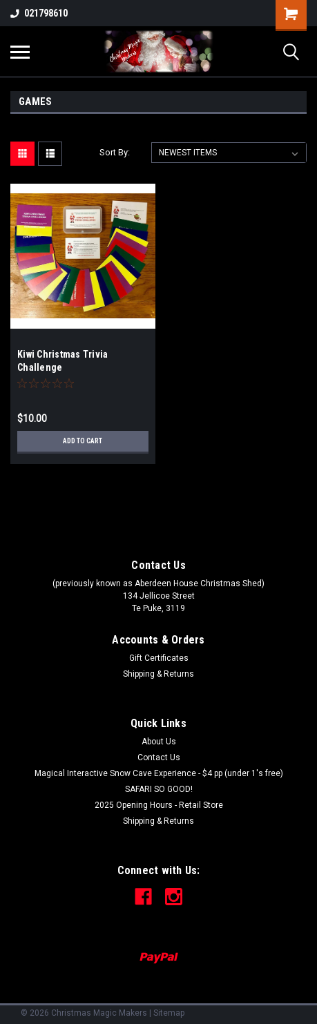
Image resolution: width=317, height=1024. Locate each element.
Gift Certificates (159, 658)
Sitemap (168, 1013)
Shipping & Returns (158, 674)
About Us (159, 741)
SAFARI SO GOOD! (159, 789)
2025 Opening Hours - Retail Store (159, 805)
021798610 (39, 13)
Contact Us (158, 757)
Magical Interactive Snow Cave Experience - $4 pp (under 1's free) (159, 773)
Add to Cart (82, 441)
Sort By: (114, 152)
